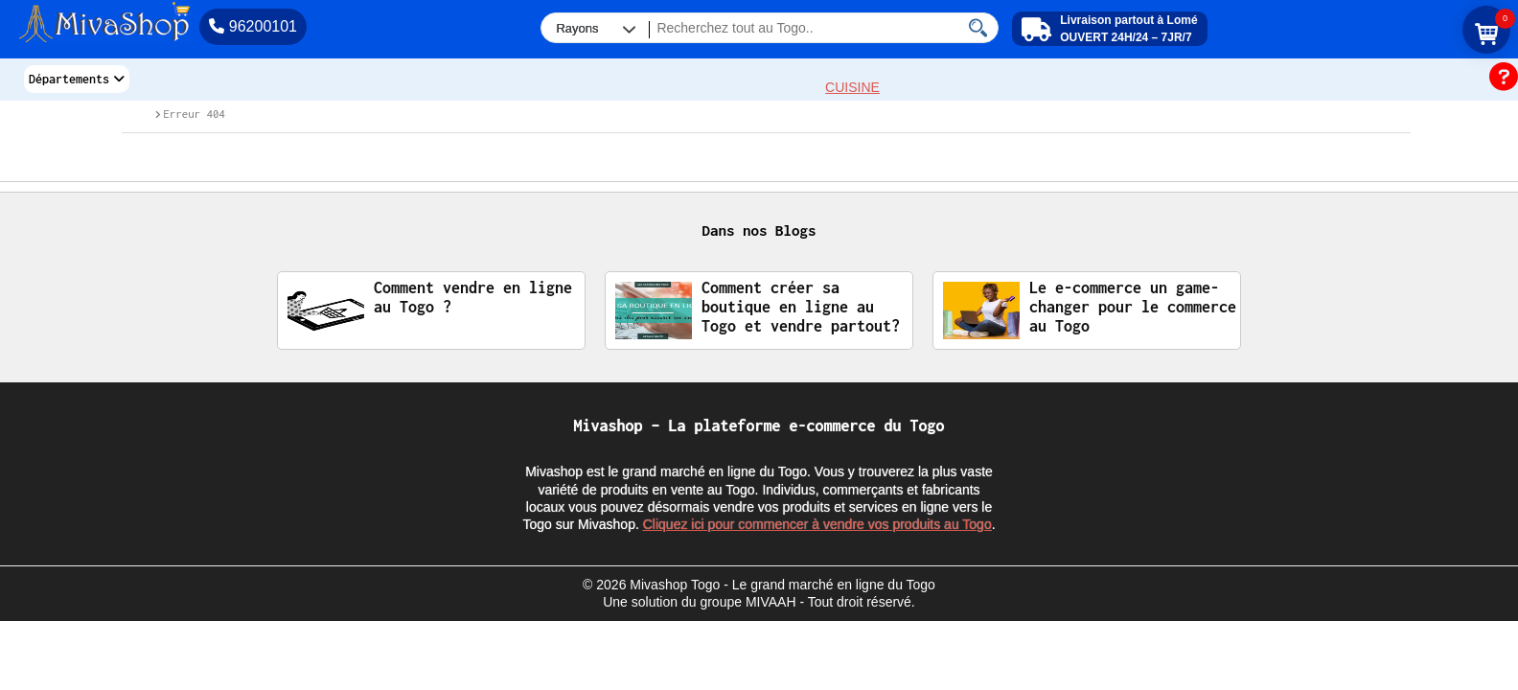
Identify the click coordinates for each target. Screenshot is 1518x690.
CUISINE (852, 87)
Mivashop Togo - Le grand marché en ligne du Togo (782, 584)
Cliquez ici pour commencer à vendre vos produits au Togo (817, 524)
